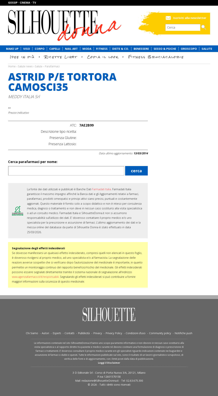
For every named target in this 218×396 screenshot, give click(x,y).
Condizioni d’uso (136, 333)
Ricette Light (61, 56)
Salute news (109, 63)
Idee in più (22, 56)
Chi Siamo (32, 333)
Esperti (57, 333)
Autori (45, 333)
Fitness (102, 48)
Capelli (54, 48)
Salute (207, 48)
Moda (86, 48)
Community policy (160, 333)
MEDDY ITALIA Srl (24, 96)
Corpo (40, 48)
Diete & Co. (120, 48)
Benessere (141, 48)
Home (12, 66)
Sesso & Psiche (165, 48)
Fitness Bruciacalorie (156, 56)
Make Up (12, 48)
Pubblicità (84, 333)
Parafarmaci (52, 66)
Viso (26, 48)
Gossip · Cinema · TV (22, 2)
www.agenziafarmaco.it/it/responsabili (35, 277)
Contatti (69, 333)
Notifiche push (183, 333)
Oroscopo (189, 48)
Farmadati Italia (101, 189)
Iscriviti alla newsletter (189, 18)
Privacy (97, 333)
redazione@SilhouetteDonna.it (100, 380)
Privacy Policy (114, 333)
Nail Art (71, 48)
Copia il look (103, 56)
